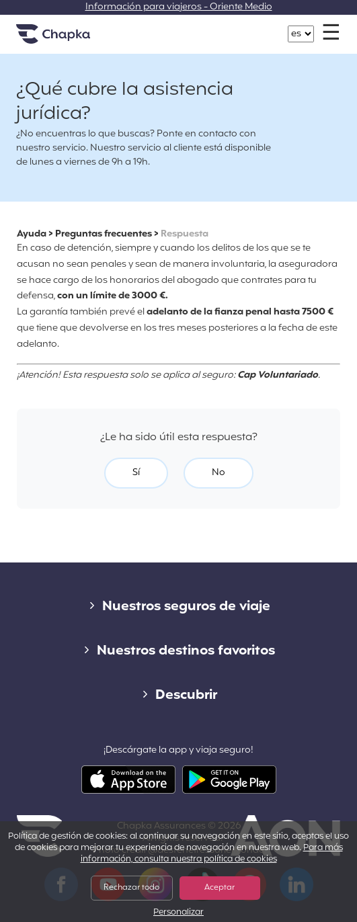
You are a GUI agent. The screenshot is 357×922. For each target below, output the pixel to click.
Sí (136, 473)
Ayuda (31, 234)
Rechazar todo (131, 888)
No (218, 473)
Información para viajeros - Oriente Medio (178, 7)
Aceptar (219, 888)
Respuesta (184, 234)
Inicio (70, 39)
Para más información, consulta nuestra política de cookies (212, 853)
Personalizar (178, 913)
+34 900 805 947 (186, 27)
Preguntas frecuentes (103, 234)
